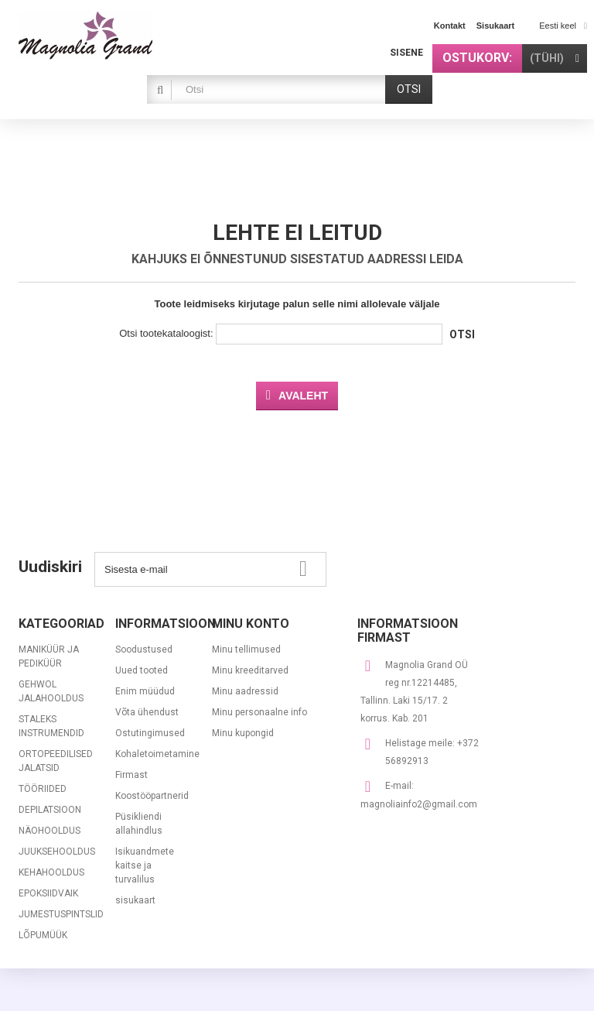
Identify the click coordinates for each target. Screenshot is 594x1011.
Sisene (406, 52)
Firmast (131, 774)
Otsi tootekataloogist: (166, 333)
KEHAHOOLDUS (51, 872)
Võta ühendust (147, 712)
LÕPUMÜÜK (43, 935)
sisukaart (495, 25)
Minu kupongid (243, 733)
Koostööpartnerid (152, 795)
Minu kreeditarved (250, 670)
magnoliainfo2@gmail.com (418, 804)
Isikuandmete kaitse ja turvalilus (144, 865)
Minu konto (250, 623)
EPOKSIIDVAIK (48, 893)
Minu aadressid (245, 691)
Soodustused (143, 649)
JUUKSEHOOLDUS (57, 851)
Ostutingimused (150, 733)
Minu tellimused (246, 649)
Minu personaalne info (259, 712)
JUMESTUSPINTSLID (61, 914)
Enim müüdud (145, 691)
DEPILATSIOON (50, 809)
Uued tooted (141, 670)
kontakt (450, 25)
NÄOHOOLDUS (49, 830)
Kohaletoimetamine (157, 754)
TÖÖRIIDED (43, 788)
